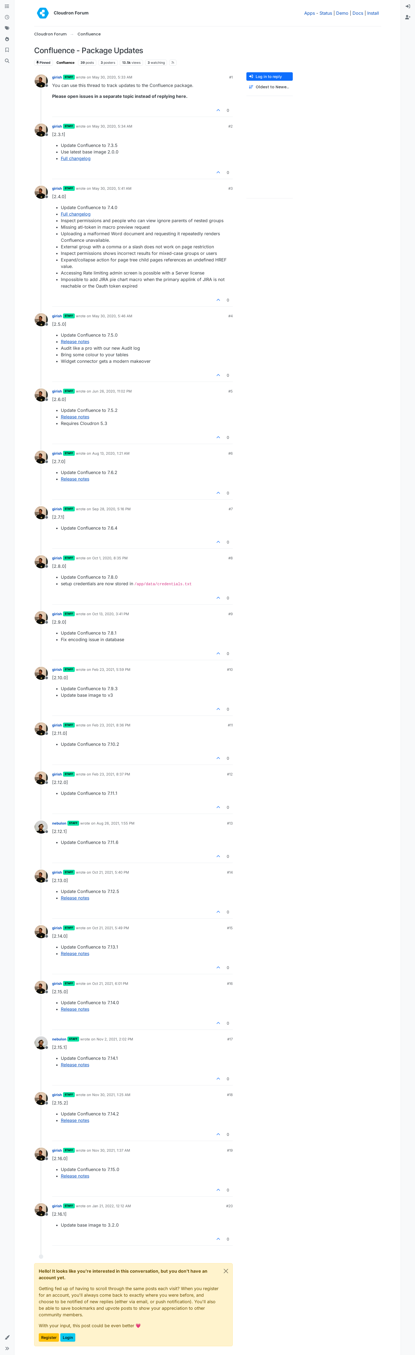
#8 (230, 558)
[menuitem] (408, 6)
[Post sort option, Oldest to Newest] (269, 87)
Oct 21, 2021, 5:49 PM (110, 928)
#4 (230, 316)
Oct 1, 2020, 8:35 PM (110, 558)
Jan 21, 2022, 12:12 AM (111, 1206)
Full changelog (76, 158)
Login (68, 1337)
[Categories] (7, 6)
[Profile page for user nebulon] (41, 827)
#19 (230, 1150)
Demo (342, 13)
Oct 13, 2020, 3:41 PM (110, 614)
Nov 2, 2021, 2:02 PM (115, 1039)
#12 (230, 774)
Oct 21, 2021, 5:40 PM (110, 872)
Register (48, 1337)
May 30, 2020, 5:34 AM (112, 126)
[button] (7, 1337)
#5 (230, 391)
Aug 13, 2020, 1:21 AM (111, 453)
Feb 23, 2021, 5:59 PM (111, 669)
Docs (358, 13)
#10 (230, 669)
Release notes (75, 341)
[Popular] (7, 39)
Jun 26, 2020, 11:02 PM (112, 391)
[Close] (225, 1271)
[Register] (408, 17)
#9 (230, 614)
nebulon (59, 823)
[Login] (408, 6)
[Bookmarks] (7, 50)
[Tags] (7, 28)
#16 (230, 983)
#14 (230, 872)
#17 (230, 1039)
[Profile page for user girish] (41, 80)
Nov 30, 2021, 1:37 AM (111, 1150)
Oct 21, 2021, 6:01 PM (110, 983)
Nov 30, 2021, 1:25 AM (111, 1095)
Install (373, 13)
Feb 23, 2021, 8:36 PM (111, 725)
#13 (230, 823)
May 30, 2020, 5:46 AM (112, 316)
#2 (230, 126)
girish (57, 77)
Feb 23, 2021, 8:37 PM (111, 774)
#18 (230, 1095)
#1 (231, 77)
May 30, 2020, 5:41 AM (112, 188)
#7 (231, 509)
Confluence (65, 63)
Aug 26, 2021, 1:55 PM (116, 823)
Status (326, 13)
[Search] (7, 61)
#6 (230, 453)
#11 (230, 725)
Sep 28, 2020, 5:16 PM (111, 509)
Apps (309, 13)
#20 (229, 1206)
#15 (230, 928)
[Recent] (7, 17)
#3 (230, 188)
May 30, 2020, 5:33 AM (112, 77)
